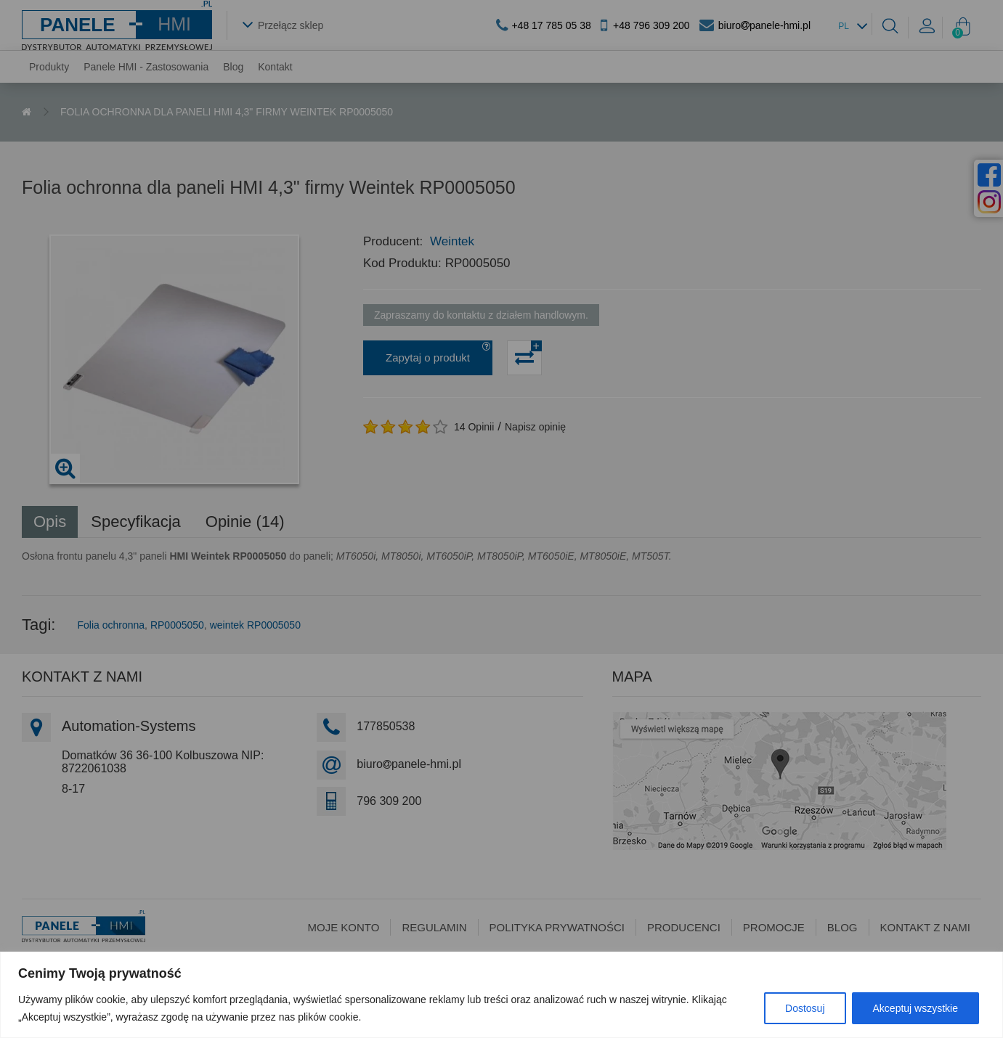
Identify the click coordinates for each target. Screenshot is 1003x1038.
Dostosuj (804, 1008)
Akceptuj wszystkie (915, 1008)
